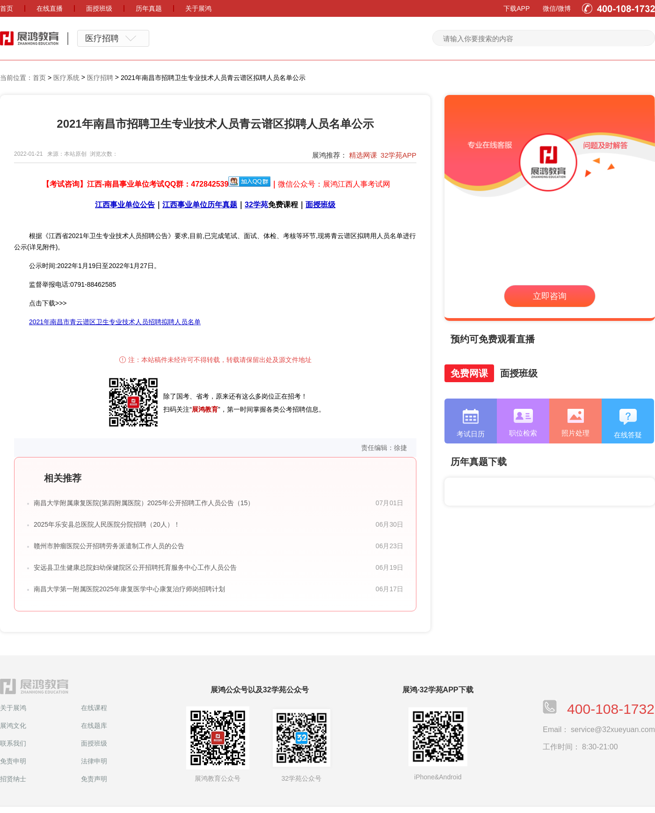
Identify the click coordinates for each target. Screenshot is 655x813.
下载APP (516, 8)
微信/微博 (557, 8)
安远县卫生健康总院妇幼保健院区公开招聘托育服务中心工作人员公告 (135, 567)
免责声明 (94, 779)
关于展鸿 (13, 707)
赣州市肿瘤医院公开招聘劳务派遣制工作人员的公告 (109, 546)
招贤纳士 (13, 779)
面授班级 (94, 743)
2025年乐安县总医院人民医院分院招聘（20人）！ (107, 524)
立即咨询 (550, 296)
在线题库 (94, 725)
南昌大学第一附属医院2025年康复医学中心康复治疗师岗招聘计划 (129, 589)
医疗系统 (66, 77)
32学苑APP (398, 155)
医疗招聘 (100, 77)
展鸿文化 (13, 725)
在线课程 (94, 707)
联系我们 (13, 743)
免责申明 (13, 761)
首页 (39, 77)
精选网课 (363, 155)
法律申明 (94, 761)
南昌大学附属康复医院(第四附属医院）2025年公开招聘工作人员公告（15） (144, 503)
